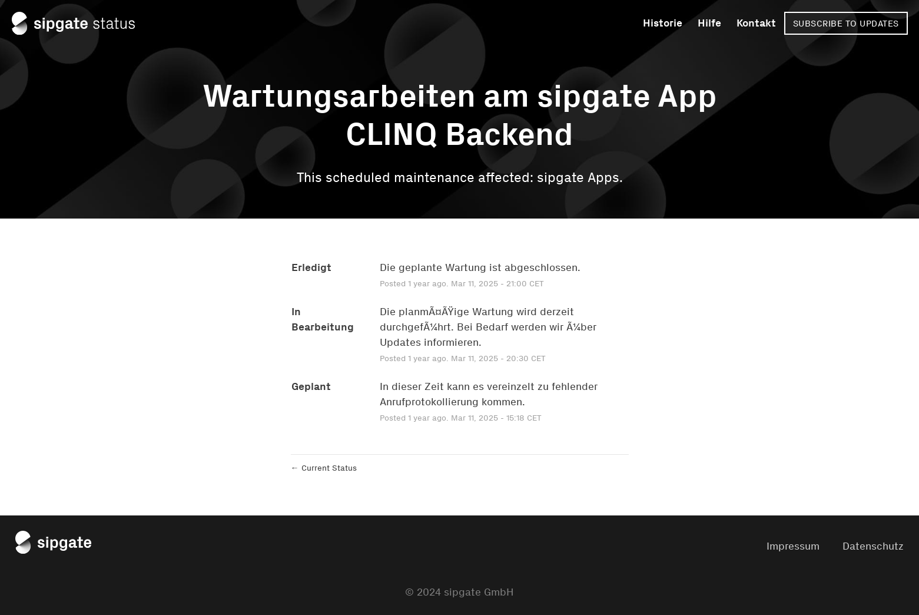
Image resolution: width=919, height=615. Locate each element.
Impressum (793, 546)
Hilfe (709, 22)
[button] (846, 23)
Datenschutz (873, 546)
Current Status (324, 468)
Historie (662, 22)
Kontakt (756, 22)
